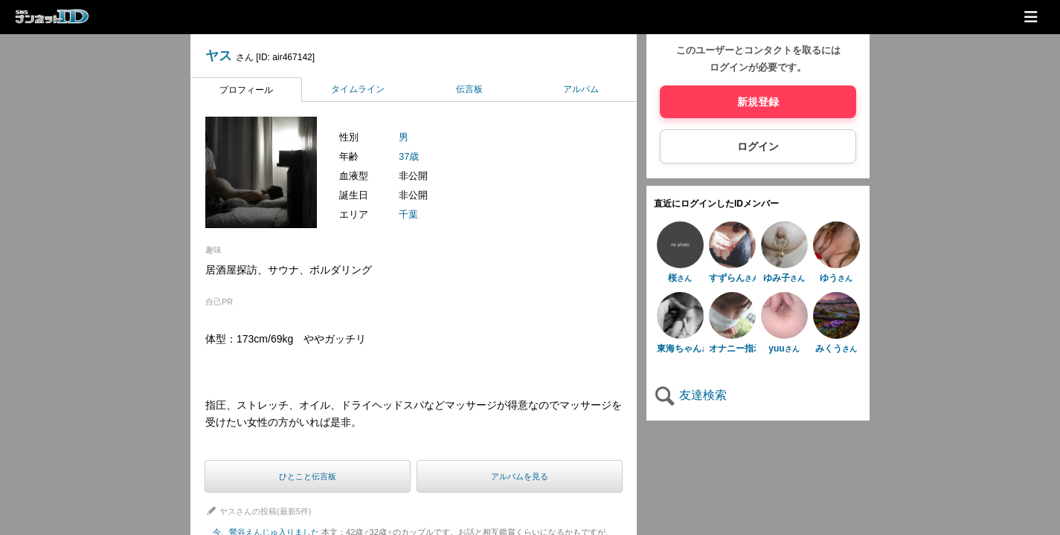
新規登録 (758, 102)
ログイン (758, 146)
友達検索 (690, 395)
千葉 (408, 214)
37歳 (409, 156)
